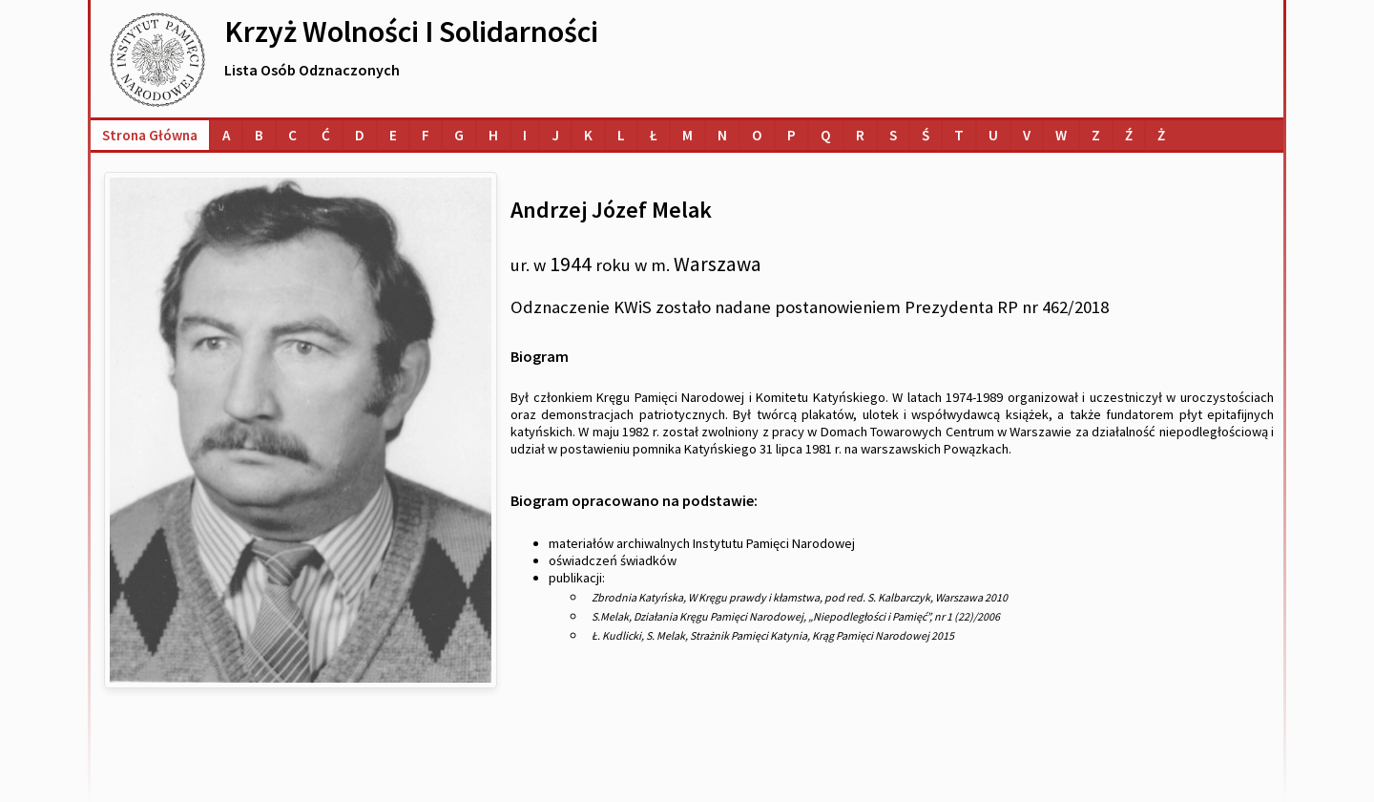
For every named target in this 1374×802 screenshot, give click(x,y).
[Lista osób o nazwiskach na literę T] (959, 135)
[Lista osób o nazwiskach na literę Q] (826, 135)
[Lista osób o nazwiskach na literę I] (524, 135)
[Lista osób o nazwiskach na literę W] (1061, 135)
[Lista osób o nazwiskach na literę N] (722, 135)
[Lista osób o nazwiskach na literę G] (459, 135)
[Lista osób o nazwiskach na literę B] (259, 135)
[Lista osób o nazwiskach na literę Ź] (1129, 135)
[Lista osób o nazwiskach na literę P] (791, 135)
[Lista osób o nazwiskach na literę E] (393, 135)
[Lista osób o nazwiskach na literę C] (292, 135)
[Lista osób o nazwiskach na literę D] (360, 135)
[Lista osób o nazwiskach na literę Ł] (653, 135)
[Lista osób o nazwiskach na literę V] (1026, 135)
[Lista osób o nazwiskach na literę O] (757, 135)
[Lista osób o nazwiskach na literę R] (860, 135)
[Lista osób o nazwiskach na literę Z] (1096, 135)
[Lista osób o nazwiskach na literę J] (555, 135)
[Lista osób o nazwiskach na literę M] (687, 135)
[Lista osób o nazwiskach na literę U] (993, 135)
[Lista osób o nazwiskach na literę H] (493, 135)
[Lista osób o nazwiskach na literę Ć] (326, 135)
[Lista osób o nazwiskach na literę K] (588, 135)
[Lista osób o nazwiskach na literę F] (425, 135)
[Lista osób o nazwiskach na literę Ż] (1161, 135)
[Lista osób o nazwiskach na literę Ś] (925, 135)
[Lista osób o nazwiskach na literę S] (893, 135)
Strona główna (150, 135)
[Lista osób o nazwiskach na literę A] (226, 135)
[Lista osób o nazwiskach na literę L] (621, 135)
